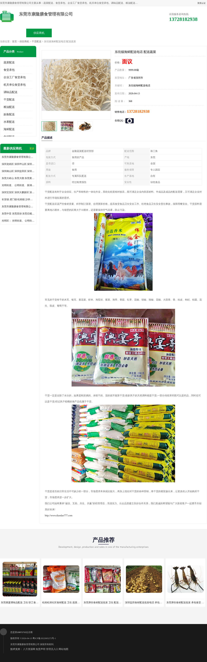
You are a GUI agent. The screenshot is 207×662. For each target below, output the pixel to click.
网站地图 (63, 649)
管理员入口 (52, 649)
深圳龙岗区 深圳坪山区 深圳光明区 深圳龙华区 (18, 164)
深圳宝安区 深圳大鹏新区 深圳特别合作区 (18, 192)
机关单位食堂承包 (15, 84)
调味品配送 (10, 92)
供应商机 (39, 32)
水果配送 (9, 121)
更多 (31, 148)
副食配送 (9, 114)
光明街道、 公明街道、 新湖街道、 (18, 185)
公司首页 (13, 32)
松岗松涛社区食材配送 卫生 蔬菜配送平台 (64, 602)
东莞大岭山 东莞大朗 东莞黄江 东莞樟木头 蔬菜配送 (18, 178)
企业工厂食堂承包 (15, 77)
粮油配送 (9, 106)
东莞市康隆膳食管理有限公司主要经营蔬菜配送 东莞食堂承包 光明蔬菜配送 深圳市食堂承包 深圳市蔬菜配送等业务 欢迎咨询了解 (18, 157)
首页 (14, 41)
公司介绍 (90, 32)
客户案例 (142, 32)
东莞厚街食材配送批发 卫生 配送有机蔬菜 (106, 602)
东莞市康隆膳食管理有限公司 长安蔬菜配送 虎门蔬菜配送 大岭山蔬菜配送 (18, 206)
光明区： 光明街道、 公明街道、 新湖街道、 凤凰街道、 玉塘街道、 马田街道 (18, 220)
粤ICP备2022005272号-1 (44, 638)
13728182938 (138, 111)
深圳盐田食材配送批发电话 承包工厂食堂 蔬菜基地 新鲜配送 (157, 602)
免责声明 (40, 649)
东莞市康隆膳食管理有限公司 (25, 644)
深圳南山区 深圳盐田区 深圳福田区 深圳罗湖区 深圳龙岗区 (18, 171)
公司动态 (116, 32)
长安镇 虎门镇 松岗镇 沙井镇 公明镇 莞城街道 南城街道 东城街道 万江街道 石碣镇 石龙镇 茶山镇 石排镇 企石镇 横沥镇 (18, 199)
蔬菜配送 (9, 62)
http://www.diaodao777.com (58, 515)
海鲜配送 (9, 129)
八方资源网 (29, 649)
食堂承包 (9, 69)
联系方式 (168, 32)
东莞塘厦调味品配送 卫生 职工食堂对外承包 (24, 602)
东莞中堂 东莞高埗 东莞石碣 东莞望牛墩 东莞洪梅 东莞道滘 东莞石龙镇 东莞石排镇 (18, 213)
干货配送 (36, 41)
